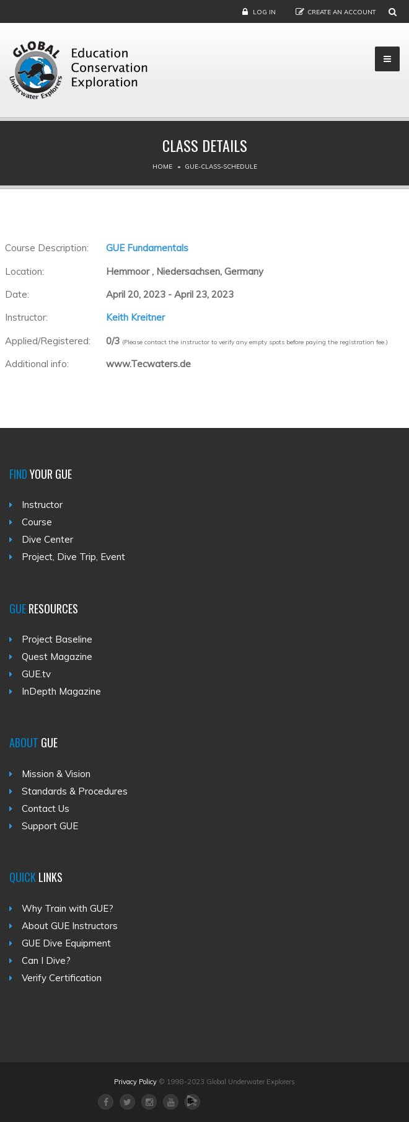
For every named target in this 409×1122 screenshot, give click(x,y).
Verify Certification (62, 978)
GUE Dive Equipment (66, 943)
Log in (264, 12)
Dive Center (47, 539)
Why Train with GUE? (67, 908)
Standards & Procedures (75, 791)
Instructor (42, 504)
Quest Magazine (57, 656)
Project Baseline (57, 639)
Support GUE (50, 826)
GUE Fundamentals (147, 248)
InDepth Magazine (61, 691)
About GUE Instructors (70, 926)
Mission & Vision (56, 774)
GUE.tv (36, 674)
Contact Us (45, 808)
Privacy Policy (135, 1081)
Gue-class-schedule (221, 167)
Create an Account (341, 12)
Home (162, 167)
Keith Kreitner (135, 317)
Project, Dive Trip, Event (73, 557)
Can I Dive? (46, 960)
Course (37, 522)
